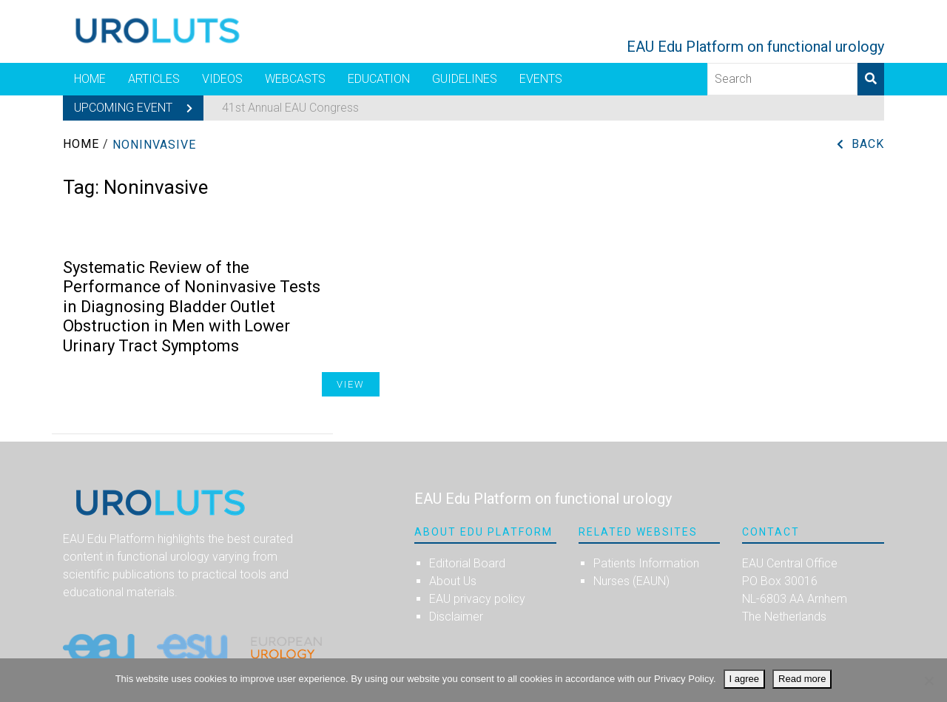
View (351, 384)
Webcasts (295, 79)
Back (868, 144)
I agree (744, 678)
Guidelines (464, 79)
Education (379, 79)
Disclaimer (456, 617)
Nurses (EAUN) (631, 581)
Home (90, 79)
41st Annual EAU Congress (290, 108)
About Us (452, 581)
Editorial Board (467, 563)
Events (540, 79)
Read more (802, 678)
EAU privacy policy (477, 599)
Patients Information (646, 563)
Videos (222, 79)
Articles (154, 79)
